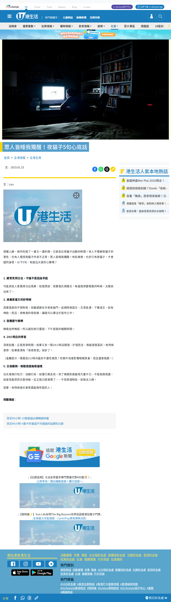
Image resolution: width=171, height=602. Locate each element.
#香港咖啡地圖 (129, 584)
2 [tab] (86, 38)
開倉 (84, 555)
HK (26, 7)
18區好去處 (162, 26)
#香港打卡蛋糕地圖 (107, 584)
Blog (74, 7)
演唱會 (13, 26)
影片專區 (129, 26)
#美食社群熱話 (86, 584)
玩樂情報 (46, 26)
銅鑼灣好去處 (116, 555)
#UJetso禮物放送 (108, 588)
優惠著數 (28, 26)
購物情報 (65, 26)
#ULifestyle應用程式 (73, 588)
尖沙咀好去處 (97, 555)
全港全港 (35, 158)
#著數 (150, 588)
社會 (113, 26)
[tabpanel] (85, 35)
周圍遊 (145, 26)
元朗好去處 (134, 555)
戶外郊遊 (103, 559)
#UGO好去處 (68, 584)
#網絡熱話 (66, 592)
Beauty (62, 7)
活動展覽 (66, 555)
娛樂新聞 (81, 17)
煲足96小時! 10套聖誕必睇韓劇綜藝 (28, 418)
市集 (76, 555)
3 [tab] (89, 38)
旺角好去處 (67, 559)
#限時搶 (92, 588)
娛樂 (100, 26)
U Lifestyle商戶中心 (122, 6)
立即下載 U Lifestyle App (151, 6)
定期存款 (95, 17)
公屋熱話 (68, 17)
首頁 (7, 158)
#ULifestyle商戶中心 (132, 588)
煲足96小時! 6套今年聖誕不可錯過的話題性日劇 (35, 423)
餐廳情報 (90, 559)
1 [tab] (83, 38)
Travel (37, 7)
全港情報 (19, 158)
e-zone (86, 7)
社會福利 (116, 559)
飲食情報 (84, 26)
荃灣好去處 (150, 555)
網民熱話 (65, 570)
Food (49, 7)
